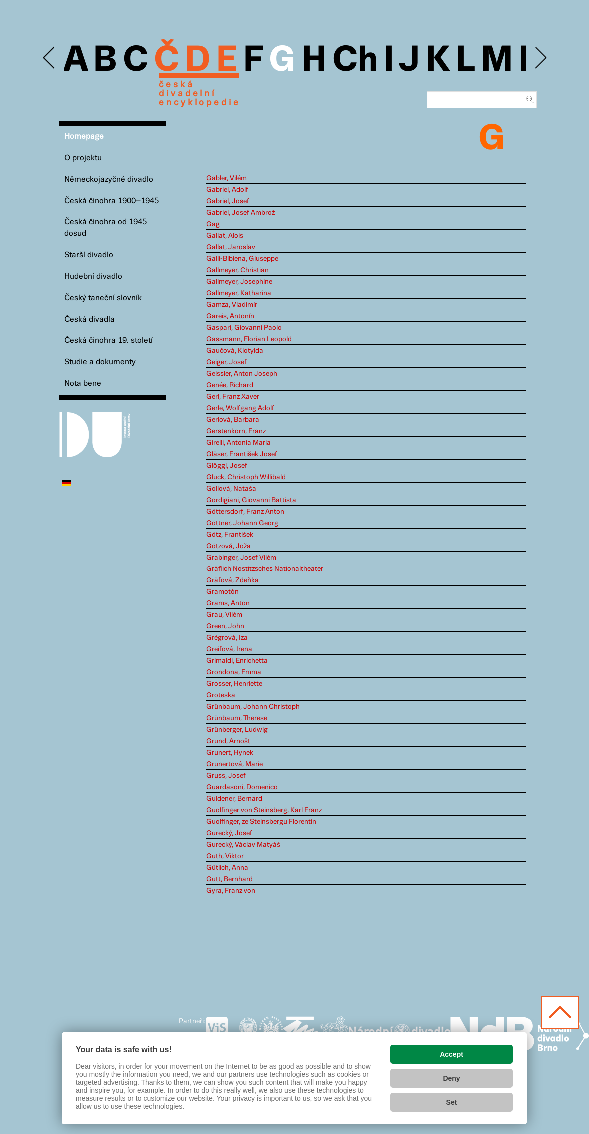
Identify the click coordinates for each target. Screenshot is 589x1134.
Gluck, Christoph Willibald (246, 477)
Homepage (84, 136)
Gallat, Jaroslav (231, 247)
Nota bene (83, 383)
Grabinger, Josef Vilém (241, 557)
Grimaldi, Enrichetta (237, 660)
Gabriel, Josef (228, 201)
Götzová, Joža (228, 546)
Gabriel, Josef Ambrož (240, 212)
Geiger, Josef (226, 362)
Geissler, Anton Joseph (242, 373)
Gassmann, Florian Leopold (249, 339)
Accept (452, 1054)
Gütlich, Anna (227, 867)
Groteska (221, 695)
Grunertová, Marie (234, 764)
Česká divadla (89, 319)
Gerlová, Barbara (233, 419)
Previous (50, 58)
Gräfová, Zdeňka (232, 580)
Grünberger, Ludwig (237, 729)
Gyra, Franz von (231, 890)
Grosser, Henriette (234, 683)
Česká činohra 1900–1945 (111, 201)
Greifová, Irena (229, 649)
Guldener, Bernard (234, 798)
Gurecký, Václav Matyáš (243, 844)
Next (540, 58)
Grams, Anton (228, 603)
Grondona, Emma (234, 672)
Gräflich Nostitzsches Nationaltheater (265, 569)
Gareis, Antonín (230, 316)
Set (452, 1102)
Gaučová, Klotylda (235, 350)
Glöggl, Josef (227, 465)
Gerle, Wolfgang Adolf (240, 408)
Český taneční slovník (103, 298)
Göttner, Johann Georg (242, 523)
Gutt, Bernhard (229, 879)
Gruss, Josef (226, 775)
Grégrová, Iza (227, 637)
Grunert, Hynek (230, 752)
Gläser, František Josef (242, 454)
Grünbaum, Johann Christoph (253, 706)
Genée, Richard (230, 385)
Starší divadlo (89, 255)
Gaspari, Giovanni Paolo (244, 327)
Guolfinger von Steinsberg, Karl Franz (264, 810)
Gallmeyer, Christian (237, 270)
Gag (213, 224)
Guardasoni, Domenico (242, 787)
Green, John (225, 626)
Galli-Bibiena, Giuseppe (242, 258)
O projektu (83, 158)
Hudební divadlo (93, 276)
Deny (451, 1078)
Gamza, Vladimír (232, 304)
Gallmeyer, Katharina (239, 293)
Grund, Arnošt (228, 741)
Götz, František (230, 534)
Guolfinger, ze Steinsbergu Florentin (261, 821)
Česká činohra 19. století (108, 340)
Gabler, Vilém (226, 178)
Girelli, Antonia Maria (238, 442)
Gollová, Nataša (231, 488)
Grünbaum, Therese (237, 718)
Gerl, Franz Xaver (233, 396)
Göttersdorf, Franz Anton (245, 511)
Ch (355, 61)
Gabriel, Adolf (227, 189)
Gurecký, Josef (229, 833)
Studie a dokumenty (100, 362)
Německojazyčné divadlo (109, 179)
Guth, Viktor (225, 856)
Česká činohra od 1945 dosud (105, 228)
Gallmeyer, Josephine (239, 281)
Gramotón (222, 591)
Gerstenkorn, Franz (236, 431)
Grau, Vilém (224, 614)
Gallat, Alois (225, 235)
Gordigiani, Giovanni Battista (251, 500)
